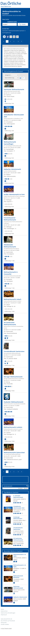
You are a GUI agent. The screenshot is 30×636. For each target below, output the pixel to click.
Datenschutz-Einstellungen (8, 613)
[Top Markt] (15, 499)
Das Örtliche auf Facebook (8, 620)
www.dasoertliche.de (6, 619)
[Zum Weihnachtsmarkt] (15, 93)
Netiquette (4, 622)
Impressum (4, 614)
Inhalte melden (5, 624)
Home (2, 609)
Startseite (5, 30)
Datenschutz (4, 611)
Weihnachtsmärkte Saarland (16, 30)
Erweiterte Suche (12, 21)
